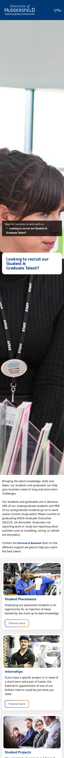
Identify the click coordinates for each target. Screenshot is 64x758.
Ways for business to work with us (24, 224)
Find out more (17, 623)
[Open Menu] (57, 10)
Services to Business (29, 543)
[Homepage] (20, 10)
